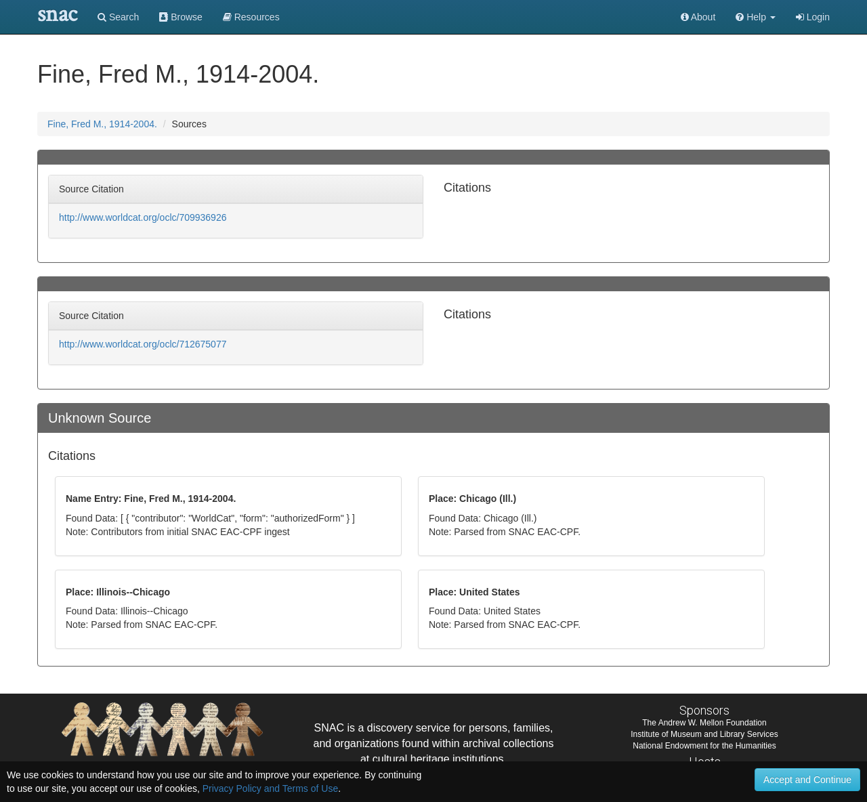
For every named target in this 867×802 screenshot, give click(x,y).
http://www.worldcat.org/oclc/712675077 (142, 344)
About (698, 17)
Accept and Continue (807, 779)
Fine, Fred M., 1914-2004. (102, 124)
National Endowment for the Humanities (704, 746)
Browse (181, 17)
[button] (755, 17)
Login (813, 17)
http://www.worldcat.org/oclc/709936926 (142, 217)
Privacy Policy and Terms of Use (270, 788)
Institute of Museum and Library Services (704, 734)
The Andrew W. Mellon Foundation (704, 722)
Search (118, 17)
